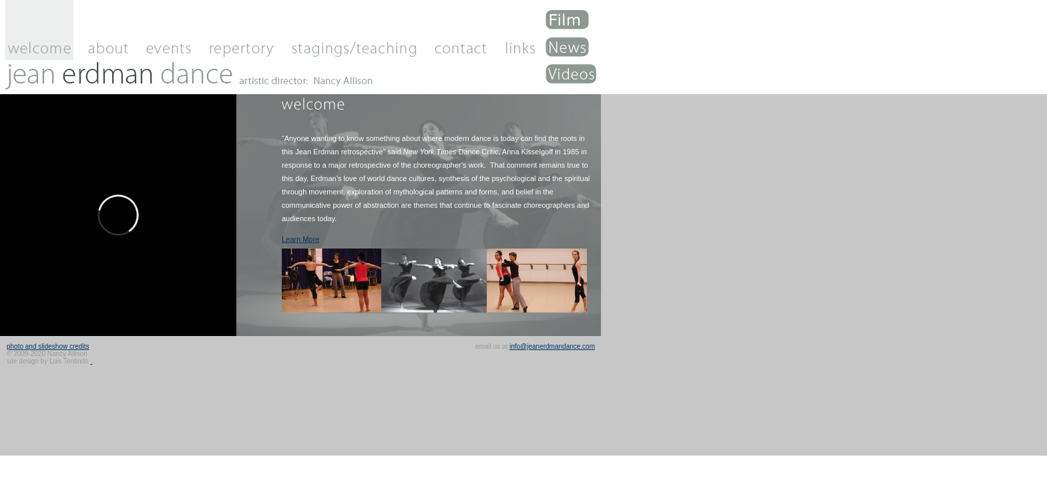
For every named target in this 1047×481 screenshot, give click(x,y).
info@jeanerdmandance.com (552, 346)
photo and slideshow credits (48, 346)
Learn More (300, 239)
